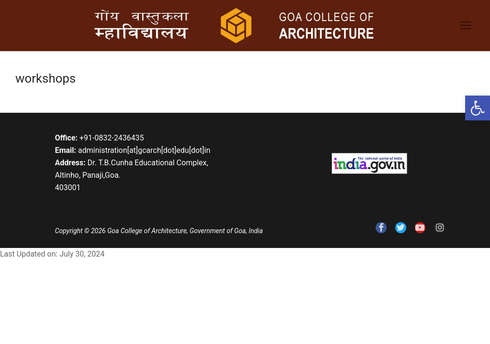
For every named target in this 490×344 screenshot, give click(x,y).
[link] (477, 108)
